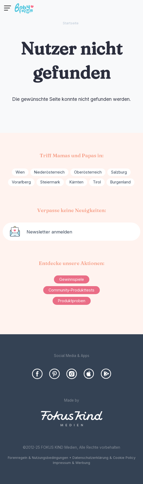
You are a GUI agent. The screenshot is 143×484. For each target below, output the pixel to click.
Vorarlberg (21, 182)
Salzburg (119, 172)
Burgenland (120, 182)
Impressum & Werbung (71, 463)
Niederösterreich (49, 172)
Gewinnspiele (71, 279)
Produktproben (71, 300)
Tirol (97, 182)
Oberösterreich (88, 172)
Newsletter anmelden (49, 232)
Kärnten (76, 182)
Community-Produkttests (71, 290)
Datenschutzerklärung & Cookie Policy (103, 458)
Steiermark (50, 182)
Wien (20, 172)
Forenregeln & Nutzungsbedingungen (38, 458)
